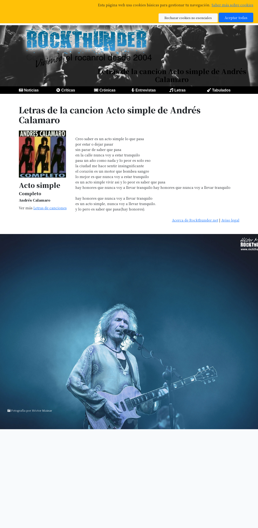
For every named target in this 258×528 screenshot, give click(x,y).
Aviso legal (230, 220)
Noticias (31, 90)
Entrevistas (145, 90)
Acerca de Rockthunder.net (195, 220)
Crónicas (107, 90)
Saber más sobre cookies (232, 4)
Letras (180, 90)
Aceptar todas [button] (236, 17)
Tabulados (221, 90)
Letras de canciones (50, 207)
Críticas (68, 90)
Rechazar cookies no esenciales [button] (188, 18)
